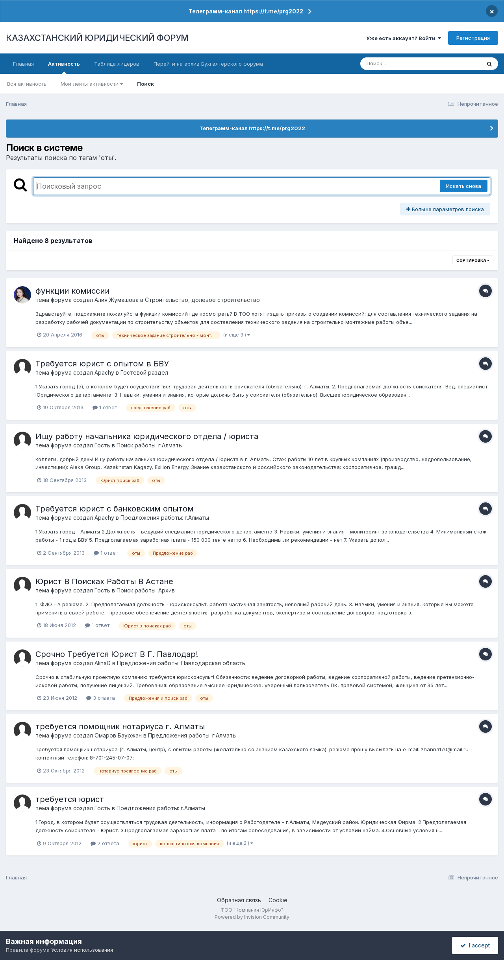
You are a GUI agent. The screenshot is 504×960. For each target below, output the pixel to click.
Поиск (145, 84)
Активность (64, 67)
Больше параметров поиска (445, 209)
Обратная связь (239, 900)
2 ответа (105, 843)
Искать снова (463, 186)
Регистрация (473, 38)
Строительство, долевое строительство (202, 299)
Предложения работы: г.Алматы (164, 517)
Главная (23, 64)
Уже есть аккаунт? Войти (403, 38)
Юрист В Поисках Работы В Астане (104, 581)
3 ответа (100, 698)
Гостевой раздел (144, 372)
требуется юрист (69, 799)
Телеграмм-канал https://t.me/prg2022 (246, 11)
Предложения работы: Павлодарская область (181, 663)
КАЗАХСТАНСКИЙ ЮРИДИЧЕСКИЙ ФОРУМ (97, 38)
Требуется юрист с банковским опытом (114, 508)
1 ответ (105, 407)
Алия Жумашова (116, 299)
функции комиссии (72, 291)
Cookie (278, 900)
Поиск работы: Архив (146, 590)
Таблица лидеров (116, 64)
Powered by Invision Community (252, 917)
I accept (475, 945)
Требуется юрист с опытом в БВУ (102, 363)
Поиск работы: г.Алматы (150, 445)
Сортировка (472, 260)
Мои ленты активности (92, 84)
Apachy (104, 372)
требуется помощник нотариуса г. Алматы (120, 726)
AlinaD (102, 663)
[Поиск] (405, 63)
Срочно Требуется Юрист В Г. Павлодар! (116, 654)
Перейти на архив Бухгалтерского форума (208, 64)
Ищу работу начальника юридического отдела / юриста (146, 436)
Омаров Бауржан (118, 735)
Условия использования (82, 950)
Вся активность (26, 84)
